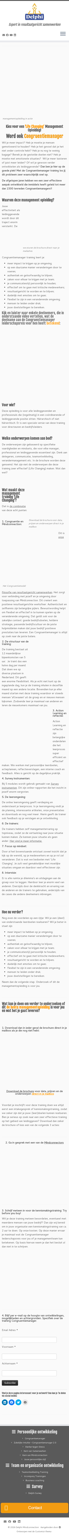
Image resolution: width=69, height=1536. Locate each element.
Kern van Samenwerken (35, 1451)
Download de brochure (20, 1091)
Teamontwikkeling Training (35, 1472)
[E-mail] (4, 35)
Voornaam (9, 1347)
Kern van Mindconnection (34, 1455)
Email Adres (10, 1330)
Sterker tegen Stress (35, 1446)
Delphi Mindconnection (27, 1527)
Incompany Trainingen (35, 1476)
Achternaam (10, 1363)
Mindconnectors (54, 1142)
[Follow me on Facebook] (8, 35)
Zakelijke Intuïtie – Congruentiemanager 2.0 (35, 1442)
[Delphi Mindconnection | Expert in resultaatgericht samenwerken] (34, 12)
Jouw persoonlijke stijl (35, 1459)
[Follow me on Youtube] (12, 35)
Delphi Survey (35, 1493)
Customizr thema (43, 1531)
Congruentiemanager (35, 1438)
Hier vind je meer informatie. (26, 841)
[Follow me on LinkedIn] (15, 35)
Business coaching (35, 1480)
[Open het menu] (63, 34)
